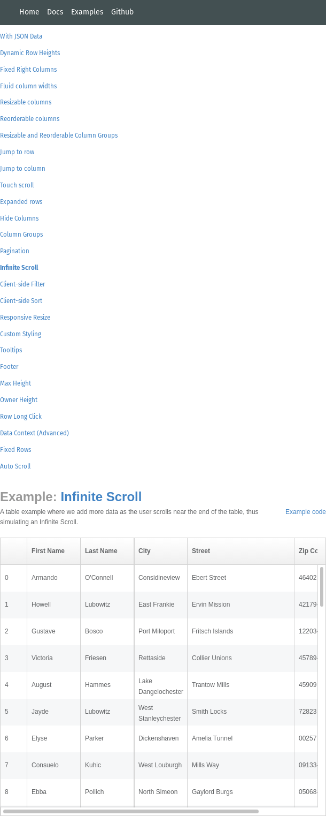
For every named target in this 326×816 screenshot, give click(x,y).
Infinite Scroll (101, 496)
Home (29, 12)
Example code (305, 512)
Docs (55, 12)
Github (122, 12)
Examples (87, 12)
